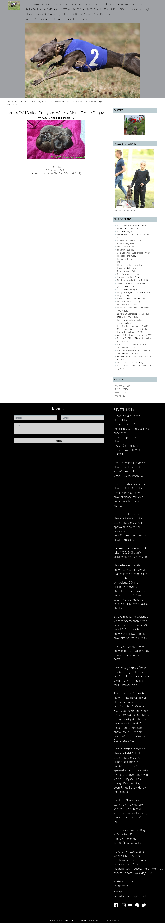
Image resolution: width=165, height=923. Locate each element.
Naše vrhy (29, 102)
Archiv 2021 (123, 4)
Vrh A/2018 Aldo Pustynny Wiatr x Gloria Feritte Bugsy (59, 102)
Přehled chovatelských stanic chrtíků (133, 280)
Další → (63, 170)
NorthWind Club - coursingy (129, 274)
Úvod (28, 4)
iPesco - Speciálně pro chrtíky (130, 362)
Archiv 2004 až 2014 (107, 9)
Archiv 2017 (60, 9)
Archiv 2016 (74, 9)
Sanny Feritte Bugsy (126, 250)
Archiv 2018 (46, 9)
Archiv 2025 (66, 4)
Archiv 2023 (95, 4)
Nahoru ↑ (116, 920)
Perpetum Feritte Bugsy (125, 210)
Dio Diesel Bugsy (124, 231)
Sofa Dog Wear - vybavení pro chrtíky (133, 253)
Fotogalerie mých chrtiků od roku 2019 (134, 292)
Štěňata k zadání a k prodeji (134, 9)
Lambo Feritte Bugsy (126, 259)
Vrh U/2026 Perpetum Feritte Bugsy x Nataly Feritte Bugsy (56, 19)
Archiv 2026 (52, 4)
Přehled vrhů (106, 14)
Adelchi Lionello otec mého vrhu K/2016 (134, 335)
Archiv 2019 (32, 9)
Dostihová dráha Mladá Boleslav (131, 298)
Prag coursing (123, 295)
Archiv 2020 (137, 4)
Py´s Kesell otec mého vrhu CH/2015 (133, 326)
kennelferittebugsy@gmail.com (133, 896)
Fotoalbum (38, 4)
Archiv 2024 (80, 4)
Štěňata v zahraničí (36, 14)
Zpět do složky (52, 170)
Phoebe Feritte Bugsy (126, 256)
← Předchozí (56, 167)
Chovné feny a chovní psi (60, 14)
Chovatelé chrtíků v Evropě (129, 277)
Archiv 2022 (109, 4)
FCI (118, 262)
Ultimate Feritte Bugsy (127, 289)
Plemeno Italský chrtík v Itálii (129, 265)
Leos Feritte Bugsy (125, 247)
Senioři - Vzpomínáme (87, 14)
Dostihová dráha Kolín (126, 268)
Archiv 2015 (88, 9)
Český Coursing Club (126, 271)
